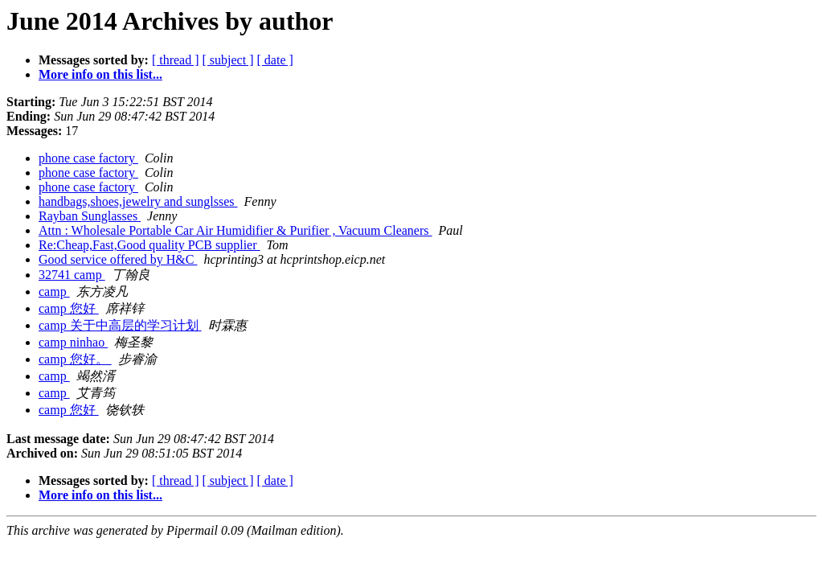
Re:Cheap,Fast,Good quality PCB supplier (149, 245)
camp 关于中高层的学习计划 (120, 325)
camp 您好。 (75, 359)
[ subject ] (228, 60)
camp (54, 291)
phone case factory (88, 158)
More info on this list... (100, 74)
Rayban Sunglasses (90, 216)
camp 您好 (69, 308)
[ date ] (275, 60)
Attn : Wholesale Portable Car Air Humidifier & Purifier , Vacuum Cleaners (235, 230)
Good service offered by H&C (118, 259)
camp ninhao (73, 342)
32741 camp (72, 274)
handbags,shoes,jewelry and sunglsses (138, 201)
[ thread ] (175, 60)
